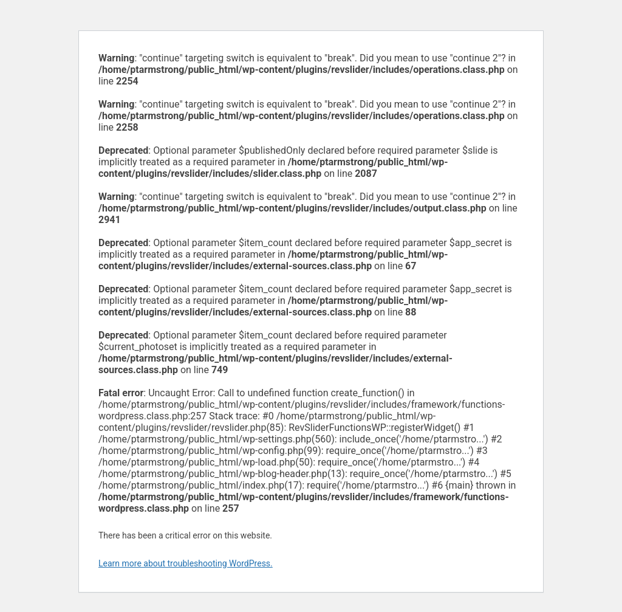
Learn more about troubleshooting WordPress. (185, 563)
